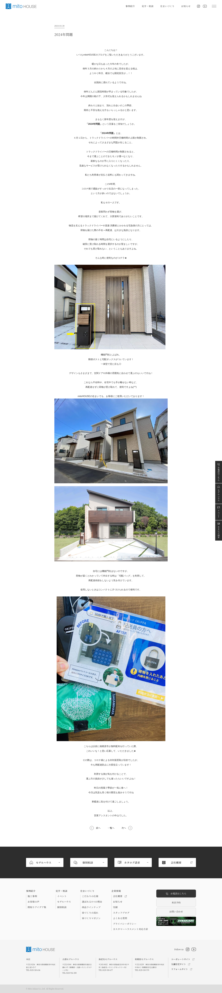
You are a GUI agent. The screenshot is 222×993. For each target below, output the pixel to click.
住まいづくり (167, 6)
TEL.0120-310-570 (142, 970)
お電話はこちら (176, 893)
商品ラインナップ (91, 907)
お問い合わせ (176, 911)
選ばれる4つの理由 (92, 901)
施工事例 (32, 896)
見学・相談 (147, 6)
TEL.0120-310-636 (33, 970)
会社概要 (120, 896)
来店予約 (176, 902)
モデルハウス (64, 901)
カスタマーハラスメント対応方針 (130, 929)
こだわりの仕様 (90, 896)
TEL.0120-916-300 (69, 973)
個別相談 (62, 907)
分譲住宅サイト (178, 964)
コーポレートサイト (180, 959)
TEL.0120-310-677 (106, 970)
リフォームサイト (179, 969)
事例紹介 (130, 6)
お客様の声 (33, 901)
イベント (62, 896)
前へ (98, 828)
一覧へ (111, 828)
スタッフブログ (121, 912)
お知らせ (186, 6)
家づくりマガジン (91, 918)
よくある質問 (120, 918)
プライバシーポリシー (124, 923)
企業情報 (116, 891)
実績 (115, 907)
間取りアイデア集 (37, 907)
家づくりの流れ (90, 912)
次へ (123, 828)
